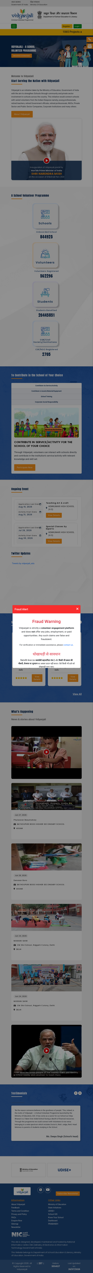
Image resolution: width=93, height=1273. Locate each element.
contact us (68, 645)
